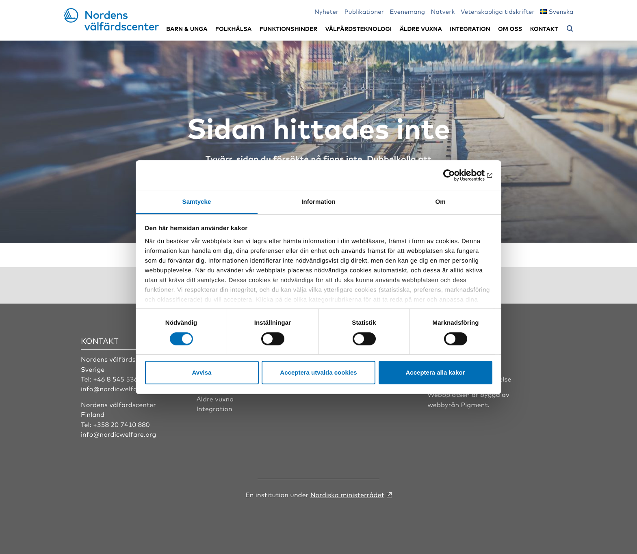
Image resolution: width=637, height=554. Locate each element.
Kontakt (544, 28)
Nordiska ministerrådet (347, 494)
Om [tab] (440, 201)
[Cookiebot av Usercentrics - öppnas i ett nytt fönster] (456, 175)
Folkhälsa (233, 28)
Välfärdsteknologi (358, 28)
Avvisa (202, 372)
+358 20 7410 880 (121, 424)
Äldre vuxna (421, 28)
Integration (470, 28)
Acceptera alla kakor (435, 372)
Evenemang (407, 11)
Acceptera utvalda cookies (318, 372)
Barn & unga (186, 28)
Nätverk (443, 11)
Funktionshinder (288, 28)
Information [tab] (318, 201)
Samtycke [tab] (196, 201)
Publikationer (364, 11)
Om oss (510, 28)
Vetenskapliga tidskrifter (498, 11)
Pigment (474, 404)
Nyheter (326, 11)
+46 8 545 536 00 (120, 378)
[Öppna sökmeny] (570, 28)
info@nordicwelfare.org (118, 388)
